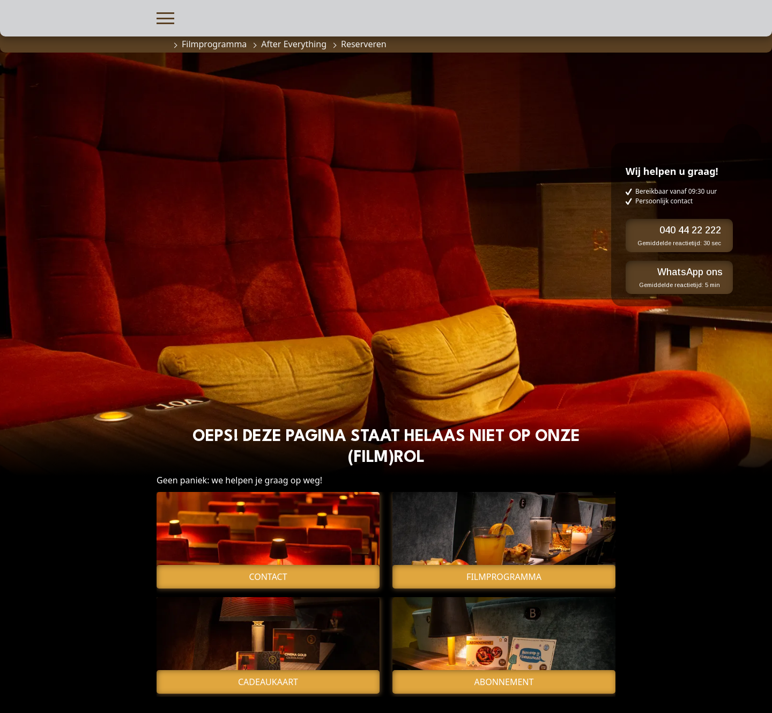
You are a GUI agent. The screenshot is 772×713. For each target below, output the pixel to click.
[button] (165, 17)
